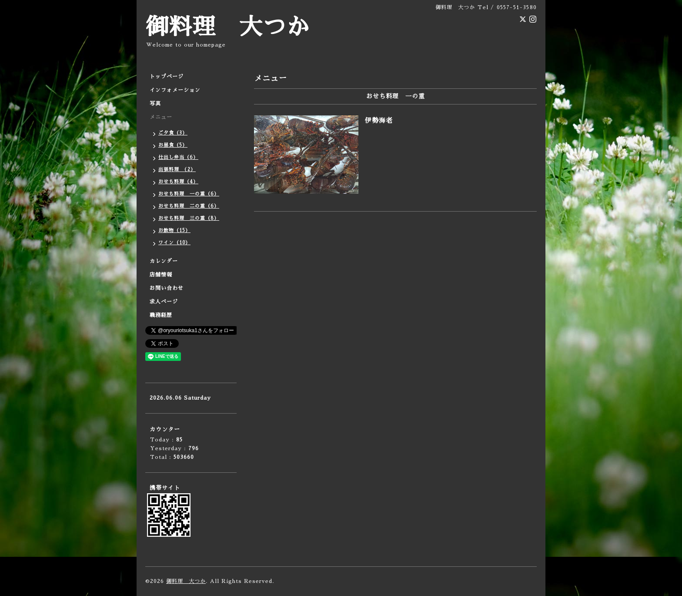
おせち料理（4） (178, 181)
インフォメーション (175, 90)
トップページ (167, 76)
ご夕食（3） (172, 133)
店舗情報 (161, 274)
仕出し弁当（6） (178, 157)
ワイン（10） (174, 242)
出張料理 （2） (177, 169)
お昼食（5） (172, 145)
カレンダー (164, 261)
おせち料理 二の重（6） (188, 206)
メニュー (161, 117)
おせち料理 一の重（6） (188, 194)
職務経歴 (161, 315)
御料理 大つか (227, 27)
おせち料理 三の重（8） (188, 218)
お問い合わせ (167, 288)
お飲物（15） (174, 230)
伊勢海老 (379, 120)
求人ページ (164, 301)
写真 (155, 103)
